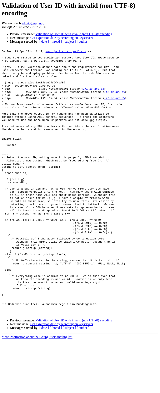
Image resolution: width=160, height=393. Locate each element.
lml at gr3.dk (93, 97)
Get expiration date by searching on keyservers (61, 38)
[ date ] (44, 41)
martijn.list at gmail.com (66, 52)
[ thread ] (56, 41)
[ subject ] (69, 41)
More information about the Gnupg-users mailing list (37, 389)
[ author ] (83, 41)
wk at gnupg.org (33, 23)
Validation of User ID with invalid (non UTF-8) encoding (73, 34)
